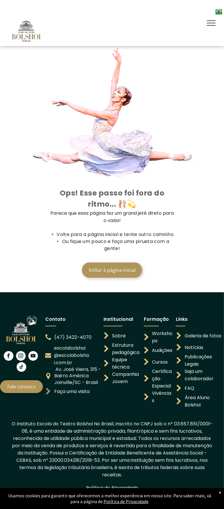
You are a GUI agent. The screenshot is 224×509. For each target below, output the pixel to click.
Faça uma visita (72, 391)
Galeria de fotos (203, 335)
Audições (162, 350)
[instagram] (21, 356)
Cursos (160, 362)
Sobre (119, 335)
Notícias (194, 347)
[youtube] (33, 356)
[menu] (211, 23)
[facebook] (8, 356)
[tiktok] (21, 367)
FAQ (189, 388)
